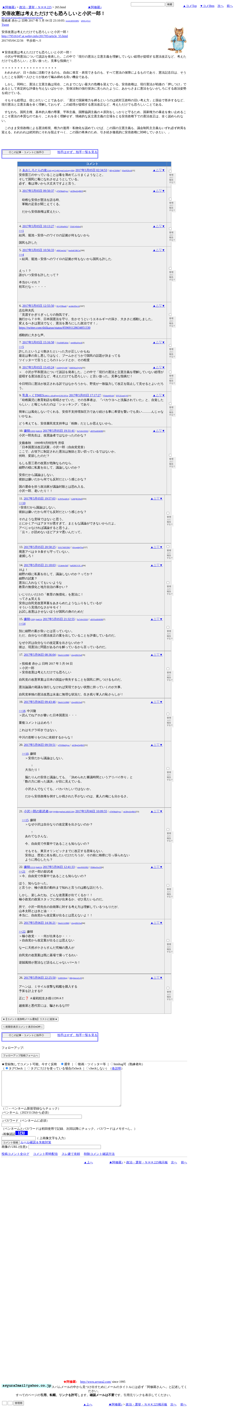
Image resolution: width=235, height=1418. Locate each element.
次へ (220, 6)
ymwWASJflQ (82, 867)
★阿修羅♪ (9, 7)
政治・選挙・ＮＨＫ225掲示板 (147, 1169)
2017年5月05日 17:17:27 (85, 395)
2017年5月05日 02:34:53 (91, 170)
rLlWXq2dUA (63, 499)
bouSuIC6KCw (74, 250)
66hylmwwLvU (75, 978)
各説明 (116, 1068)
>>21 (22, 871)
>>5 (21, 347)
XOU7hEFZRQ (64, 547)
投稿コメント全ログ (15, 1160)
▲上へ (88, 1169)
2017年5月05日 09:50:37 (38, 190)
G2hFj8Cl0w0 (76, 499)
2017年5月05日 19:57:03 (39, 498)
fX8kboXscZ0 (95, 867)
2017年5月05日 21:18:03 (40, 565)
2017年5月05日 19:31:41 (59, 430)
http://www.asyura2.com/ (95, 1388)
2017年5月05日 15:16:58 (38, 342)
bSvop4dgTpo (77, 547)
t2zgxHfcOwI (76, 655)
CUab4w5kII (63, 565)
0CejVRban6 (61, 306)
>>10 (22, 503)
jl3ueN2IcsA (127, 170)
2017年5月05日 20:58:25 (40, 547)
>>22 (22, 931)
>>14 (22, 623)
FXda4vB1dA (108, 396)
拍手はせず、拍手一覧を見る (77, 152)
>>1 (21, 230)
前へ (230, 6)
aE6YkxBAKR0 (96, 431)
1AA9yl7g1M (61, 368)
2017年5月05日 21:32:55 (59, 619)
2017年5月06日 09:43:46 (40, 702)
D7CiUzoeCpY (122, 396)
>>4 (21, 254)
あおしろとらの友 (48, 170)
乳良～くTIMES (45, 395)
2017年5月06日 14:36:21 (40, 922)
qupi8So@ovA (76, 343)
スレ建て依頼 (71, 1160)
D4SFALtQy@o (75, 368)
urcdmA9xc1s (74, 306)
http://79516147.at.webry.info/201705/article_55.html (35, 36)
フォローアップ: (13, 1047)
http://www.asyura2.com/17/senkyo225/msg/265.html (22, 18)
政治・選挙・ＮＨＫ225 (35, 7)
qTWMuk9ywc (62, 191)
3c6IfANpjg (62, 978)
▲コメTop (190, 6)
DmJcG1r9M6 (63, 655)
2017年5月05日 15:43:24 (38, 367)
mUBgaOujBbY (76, 191)
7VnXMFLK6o (62, 343)
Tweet (5, 24)
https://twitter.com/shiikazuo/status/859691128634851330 (54, 327)
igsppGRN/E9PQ (72, 21)
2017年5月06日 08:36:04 (40, 654)
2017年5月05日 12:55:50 (38, 305)
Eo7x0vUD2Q (82, 431)
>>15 (25, 820)
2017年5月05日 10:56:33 (38, 250)
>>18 (22, 711)
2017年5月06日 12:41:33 (59, 867)
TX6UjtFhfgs (75, 227)
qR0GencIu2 (61, 250)
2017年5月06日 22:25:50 (40, 977)
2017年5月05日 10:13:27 (38, 226)
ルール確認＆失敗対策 (35, 1149)
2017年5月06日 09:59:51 (40, 744)
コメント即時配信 (45, 1160)
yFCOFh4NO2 (62, 227)
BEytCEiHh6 (115, 170)
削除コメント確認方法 (99, 1160)
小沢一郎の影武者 (49, 811)
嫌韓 (33, 430)
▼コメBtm (207, 6)
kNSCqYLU (86, 21)
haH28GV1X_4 (76, 565)
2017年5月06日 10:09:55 (91, 811)
